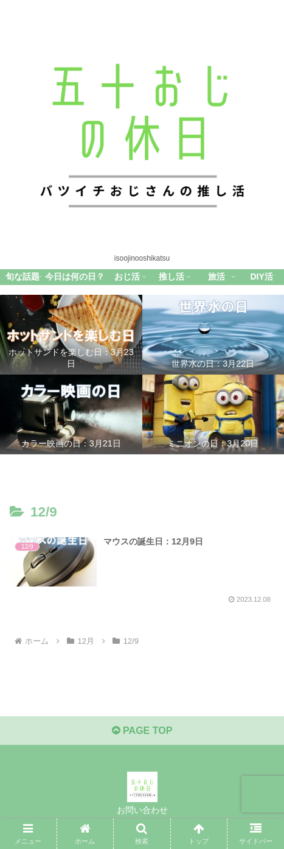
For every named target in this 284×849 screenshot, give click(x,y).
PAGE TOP (142, 730)
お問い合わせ (142, 810)
